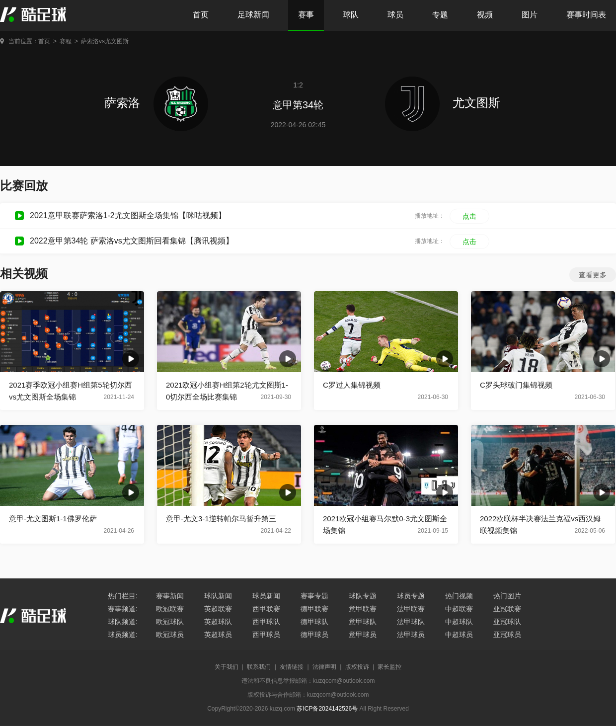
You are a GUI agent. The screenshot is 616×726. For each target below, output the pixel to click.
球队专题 (363, 596)
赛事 (306, 14)
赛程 (66, 41)
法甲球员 (411, 635)
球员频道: (123, 635)
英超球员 (218, 635)
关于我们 (226, 666)
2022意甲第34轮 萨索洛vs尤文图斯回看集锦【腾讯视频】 (131, 241)
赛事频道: (123, 609)
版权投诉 (357, 666)
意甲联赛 (363, 609)
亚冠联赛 (507, 609)
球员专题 (411, 596)
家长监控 (389, 666)
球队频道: (123, 622)
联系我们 (259, 666)
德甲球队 (314, 622)
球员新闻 (266, 596)
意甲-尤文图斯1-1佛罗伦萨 (53, 518)
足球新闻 (253, 14)
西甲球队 (266, 622)
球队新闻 (218, 596)
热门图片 (507, 596)
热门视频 (459, 596)
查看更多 (593, 275)
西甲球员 (266, 635)
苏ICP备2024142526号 (327, 708)
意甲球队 (363, 622)
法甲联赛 (411, 609)
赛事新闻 (170, 596)
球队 (351, 14)
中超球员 (459, 635)
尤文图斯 (442, 102)
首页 (201, 14)
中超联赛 (459, 609)
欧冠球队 (170, 622)
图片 (530, 14)
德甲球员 (314, 635)
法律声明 (324, 666)
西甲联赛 (266, 609)
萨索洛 (156, 102)
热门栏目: (123, 596)
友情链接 (292, 666)
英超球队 (218, 622)
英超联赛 (218, 609)
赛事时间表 (586, 14)
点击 (469, 216)
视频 (485, 14)
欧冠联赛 (170, 609)
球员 (395, 14)
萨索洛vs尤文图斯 (105, 41)
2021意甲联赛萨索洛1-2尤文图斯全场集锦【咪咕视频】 (128, 215)
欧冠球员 (170, 635)
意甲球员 (363, 635)
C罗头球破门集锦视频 (516, 385)
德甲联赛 (314, 609)
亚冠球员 (507, 635)
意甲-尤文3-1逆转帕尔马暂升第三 (221, 518)
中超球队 (459, 622)
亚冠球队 (507, 622)
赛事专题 (314, 596)
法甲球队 (411, 622)
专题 (440, 14)
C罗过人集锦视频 (352, 385)
